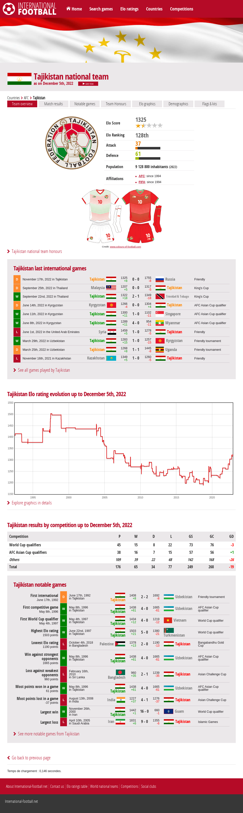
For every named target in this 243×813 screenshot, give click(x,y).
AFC (26, 98)
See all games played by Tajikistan (44, 370)
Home (77, 9)
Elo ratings (129, 9)
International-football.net (21, 801)
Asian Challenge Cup (212, 674)
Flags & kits (209, 103)
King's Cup (201, 288)
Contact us (57, 786)
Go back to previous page (31, 758)
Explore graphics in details (32, 503)
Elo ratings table (77, 786)
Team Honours (116, 103)
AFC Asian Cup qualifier (210, 305)
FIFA (142, 182)
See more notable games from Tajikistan (48, 734)
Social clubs (148, 786)
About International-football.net (26, 786)
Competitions (181, 9)
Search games (101, 9)
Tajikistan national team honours (37, 251)
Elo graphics (147, 103)
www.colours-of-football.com (125, 246)
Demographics (178, 103)
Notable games (84, 103)
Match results (53, 103)
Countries (154, 9)
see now (88, 84)
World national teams (104, 786)
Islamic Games (208, 722)
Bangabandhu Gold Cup (211, 644)
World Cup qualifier (211, 620)
